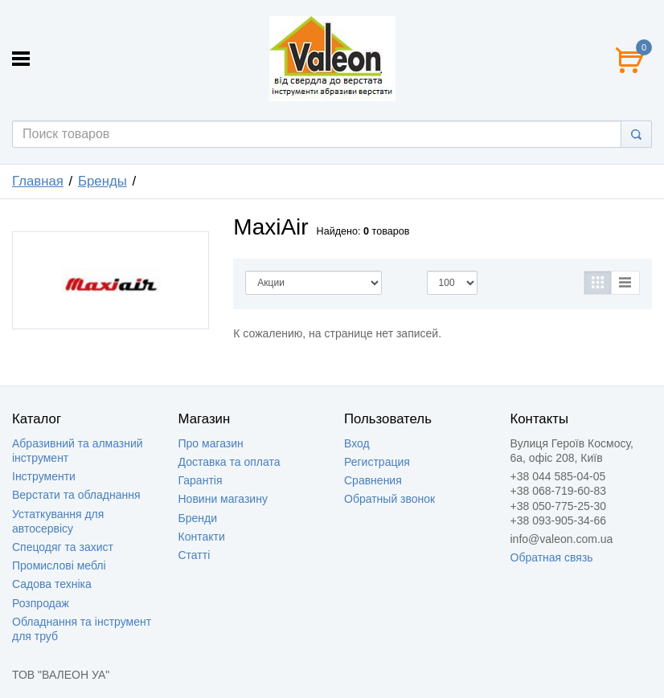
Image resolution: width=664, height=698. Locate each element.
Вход (357, 443)
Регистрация (377, 461)
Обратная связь (551, 557)
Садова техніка (52, 584)
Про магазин (211, 443)
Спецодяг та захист (62, 547)
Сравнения (373, 480)
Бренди (197, 518)
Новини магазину (223, 498)
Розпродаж (40, 603)
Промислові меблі (59, 565)
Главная (38, 181)
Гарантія (200, 480)
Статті (194, 555)
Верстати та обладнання (76, 494)
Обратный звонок (389, 498)
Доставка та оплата (229, 461)
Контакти (201, 536)
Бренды (102, 181)
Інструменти (44, 476)
